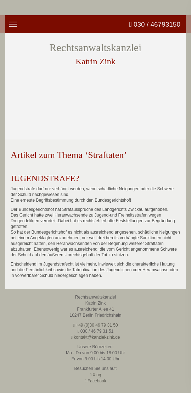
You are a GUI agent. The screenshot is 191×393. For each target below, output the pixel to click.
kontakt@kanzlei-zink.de (95, 337)
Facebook (95, 380)
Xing (95, 374)
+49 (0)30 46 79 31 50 (95, 325)
